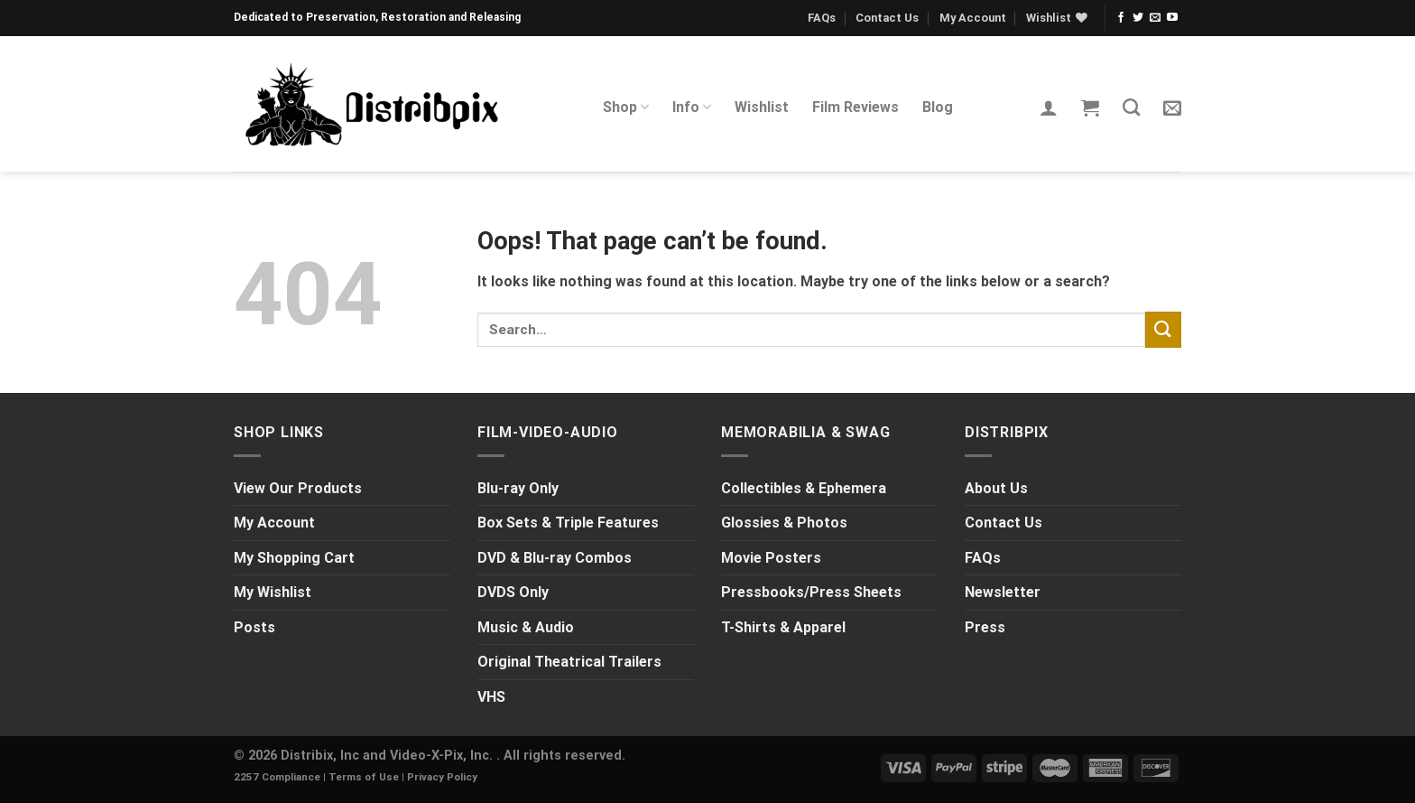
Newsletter (1002, 592)
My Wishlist (272, 592)
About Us (996, 488)
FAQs (822, 17)
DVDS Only (513, 592)
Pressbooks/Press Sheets (811, 592)
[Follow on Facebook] (1120, 18)
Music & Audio (525, 627)
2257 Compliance (277, 776)
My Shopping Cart (294, 557)
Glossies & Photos (784, 522)
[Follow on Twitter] (1138, 18)
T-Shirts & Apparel (783, 627)
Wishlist (762, 107)
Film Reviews (855, 107)
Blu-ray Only (518, 488)
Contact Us (887, 17)
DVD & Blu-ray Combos (554, 557)
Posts (254, 627)
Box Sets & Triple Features (568, 522)
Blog (937, 107)
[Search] (1131, 107)
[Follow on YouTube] (1172, 18)
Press (985, 627)
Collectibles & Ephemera (803, 488)
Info (691, 107)
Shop (626, 107)
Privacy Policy (442, 776)
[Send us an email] (1155, 18)
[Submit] (1163, 329)
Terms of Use (363, 776)
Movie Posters (771, 557)
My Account (972, 17)
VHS (491, 696)
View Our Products (298, 488)
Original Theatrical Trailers (569, 661)
